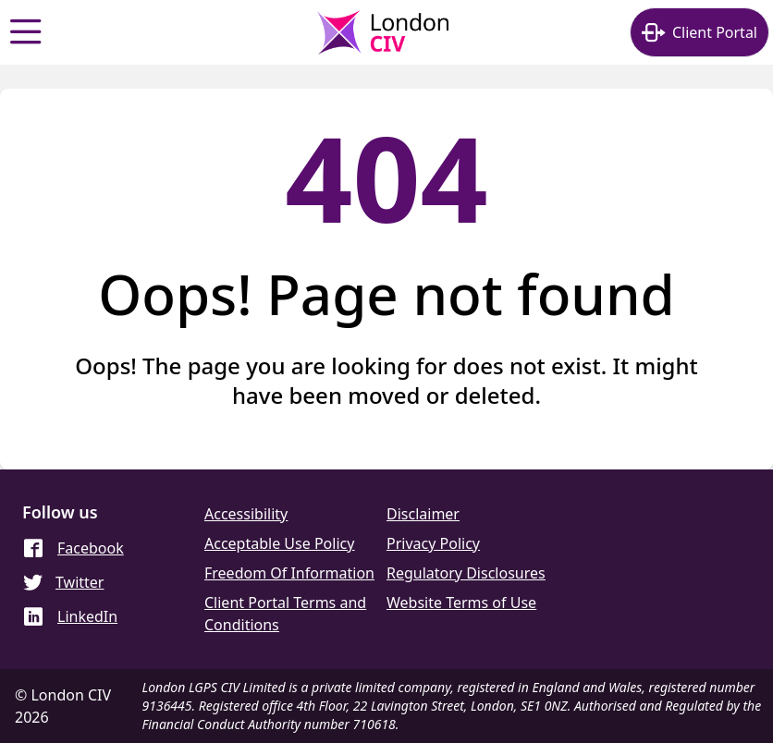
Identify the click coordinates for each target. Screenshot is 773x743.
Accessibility (246, 514)
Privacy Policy (433, 543)
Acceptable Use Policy (279, 543)
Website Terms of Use (461, 602)
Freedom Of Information (289, 573)
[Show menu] (26, 32)
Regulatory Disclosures (466, 573)
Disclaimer (423, 514)
